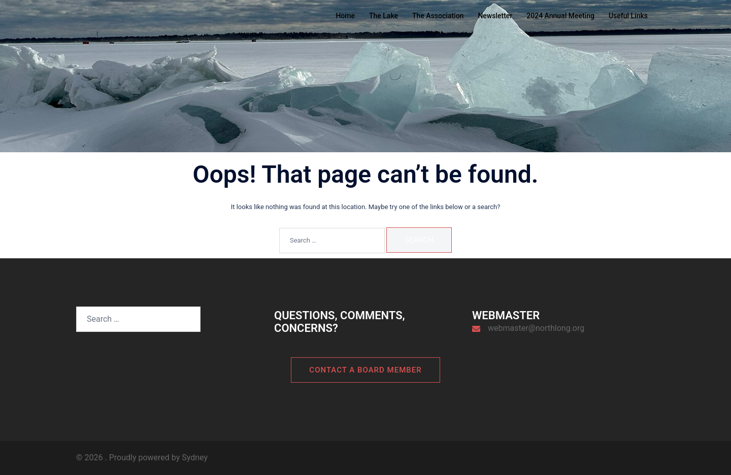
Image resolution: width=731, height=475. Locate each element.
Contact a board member (365, 370)
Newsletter (495, 16)
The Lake (383, 16)
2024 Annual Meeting (560, 16)
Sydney (195, 457)
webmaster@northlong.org (536, 328)
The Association (437, 16)
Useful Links (628, 16)
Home (345, 16)
